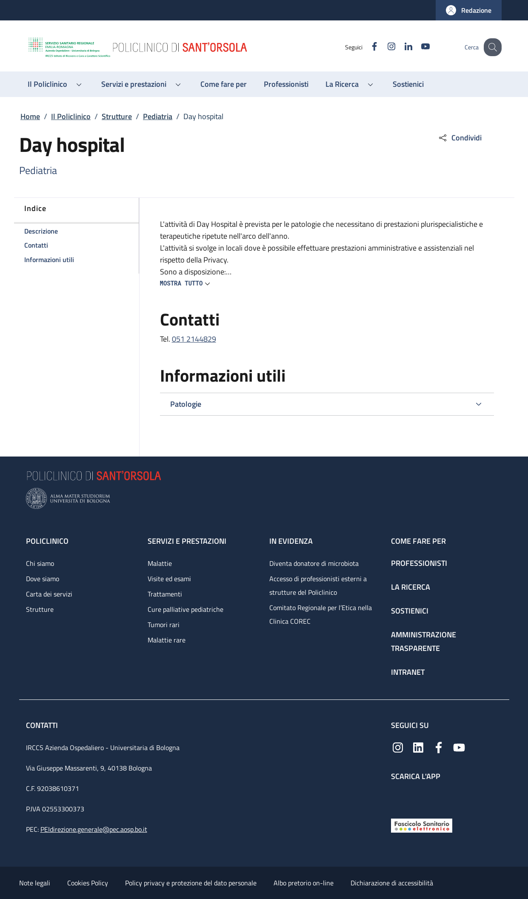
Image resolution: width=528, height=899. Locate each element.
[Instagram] (383, 47)
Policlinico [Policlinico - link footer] (47, 541)
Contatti (43, 725)
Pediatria (157, 116)
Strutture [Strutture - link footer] (40, 609)
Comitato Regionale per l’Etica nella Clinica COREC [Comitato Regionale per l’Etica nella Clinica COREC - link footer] (320, 614)
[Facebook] (366, 47)
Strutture (117, 116)
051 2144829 (194, 339)
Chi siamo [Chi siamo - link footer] (40, 563)
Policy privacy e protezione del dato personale (191, 883)
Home (30, 116)
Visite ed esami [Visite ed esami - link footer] (169, 579)
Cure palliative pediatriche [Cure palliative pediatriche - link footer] (185, 609)
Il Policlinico (71, 116)
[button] (469, 10)
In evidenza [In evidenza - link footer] (291, 541)
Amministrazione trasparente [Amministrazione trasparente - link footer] (423, 641)
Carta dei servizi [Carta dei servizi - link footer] (49, 594)
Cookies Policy (87, 883)
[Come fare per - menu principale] (223, 84)
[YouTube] (417, 47)
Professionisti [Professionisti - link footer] (419, 563)
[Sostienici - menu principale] (408, 84)
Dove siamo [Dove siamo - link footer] (42, 579)
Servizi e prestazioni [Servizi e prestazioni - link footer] (187, 541)
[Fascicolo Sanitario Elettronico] (421, 825)
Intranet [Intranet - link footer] (408, 672)
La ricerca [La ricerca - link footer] (410, 587)
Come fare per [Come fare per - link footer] (418, 541)
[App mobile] (398, 797)
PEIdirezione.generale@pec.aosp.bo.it (93, 829)
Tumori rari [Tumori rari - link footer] (164, 624)
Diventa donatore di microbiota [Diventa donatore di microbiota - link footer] (314, 563)
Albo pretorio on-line (304, 883)
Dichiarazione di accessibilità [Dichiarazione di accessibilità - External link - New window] (392, 883)
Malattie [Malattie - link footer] (160, 563)
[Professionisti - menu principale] (286, 84)
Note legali (34, 883)
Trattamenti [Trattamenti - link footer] (165, 594)
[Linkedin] (400, 47)
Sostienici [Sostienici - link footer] (409, 610)
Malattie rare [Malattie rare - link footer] (167, 640)
